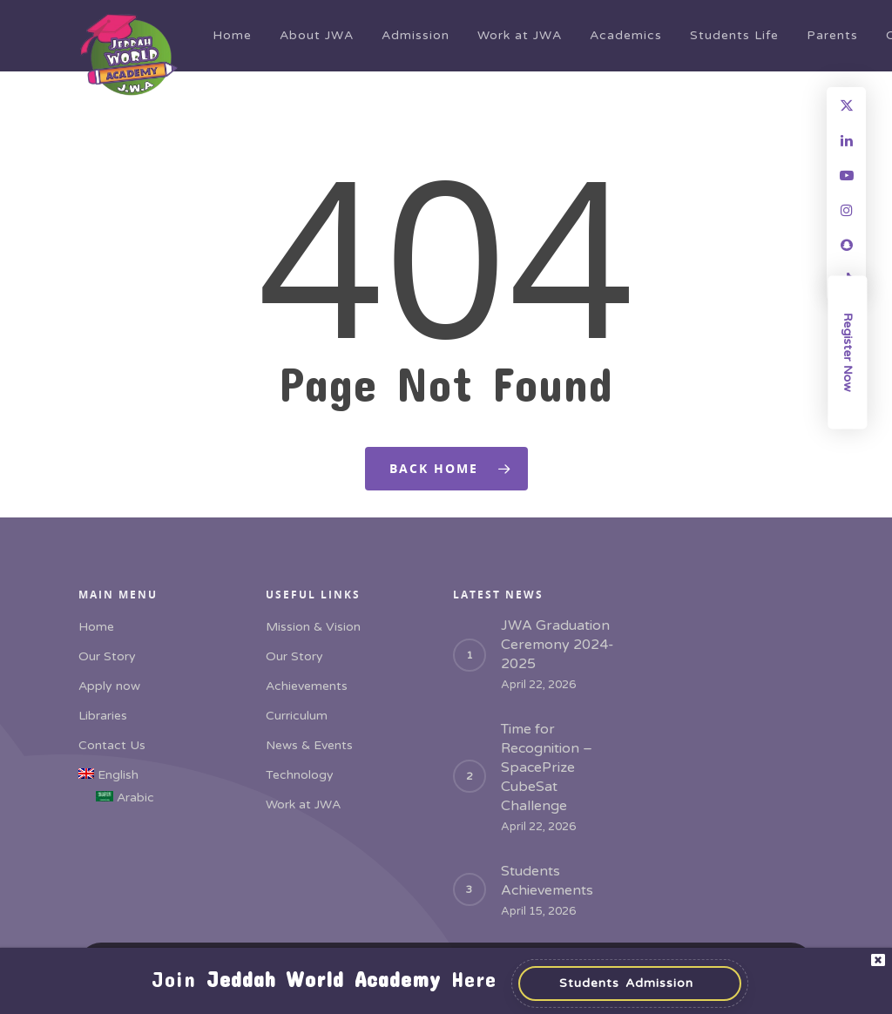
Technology (300, 774)
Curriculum (297, 715)
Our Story (107, 656)
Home (232, 35)
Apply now (109, 686)
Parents (832, 35)
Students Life (734, 35)
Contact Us (111, 745)
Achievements (307, 686)
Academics (626, 35)
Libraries (102, 715)
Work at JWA (519, 35)
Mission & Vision (313, 626)
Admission (415, 35)
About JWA (317, 35)
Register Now (848, 352)
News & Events (309, 745)
